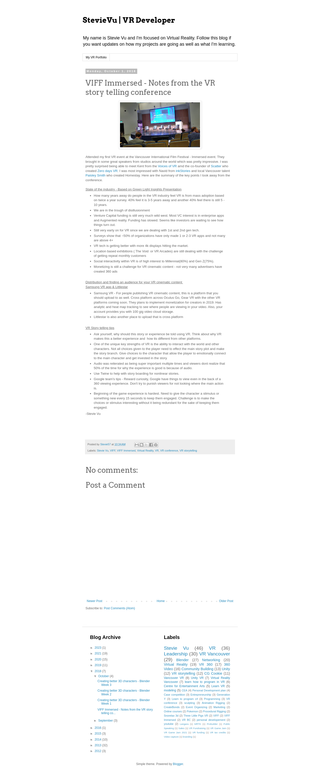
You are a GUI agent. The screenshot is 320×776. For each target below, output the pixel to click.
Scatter (216, 166)
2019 (98, 665)
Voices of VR (167, 166)
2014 (98, 739)
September (106, 720)
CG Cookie (213, 673)
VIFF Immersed (126, 450)
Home (161, 601)
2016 (98, 728)
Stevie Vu (102, 450)
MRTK (197, 724)
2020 (98, 659)
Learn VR (218, 686)
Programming (212, 698)
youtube (169, 723)
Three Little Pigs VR (196, 715)
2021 (98, 653)
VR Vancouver (214, 653)
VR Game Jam (218, 728)
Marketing (219, 707)
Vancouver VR (174, 678)
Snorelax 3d (171, 715)
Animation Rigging (213, 702)
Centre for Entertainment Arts (184, 686)
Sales (181, 728)
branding (187, 736)
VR (157, 450)
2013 (98, 745)
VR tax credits (218, 732)
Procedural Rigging (214, 711)
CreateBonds (172, 707)
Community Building (198, 669)
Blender (182, 660)
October (104, 676)
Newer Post (94, 601)
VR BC (186, 719)
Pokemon (192, 711)
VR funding (198, 732)
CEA (184, 690)
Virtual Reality (145, 450)
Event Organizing (196, 707)
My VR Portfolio (96, 57)
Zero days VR (108, 171)
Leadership (176, 653)
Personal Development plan (209, 690)
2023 (98, 647)
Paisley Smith (96, 175)
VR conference (169, 450)
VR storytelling (188, 450)
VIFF (113, 450)
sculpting (189, 702)
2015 (98, 733)
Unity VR (197, 678)
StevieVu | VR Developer (128, 19)
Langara (184, 724)
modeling (170, 690)
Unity (226, 669)
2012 (98, 751)
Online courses (173, 711)
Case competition (174, 694)
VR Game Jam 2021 (175, 732)
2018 (98, 671)
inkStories (183, 171)
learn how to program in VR (205, 682)
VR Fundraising (197, 728)
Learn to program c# (185, 698)
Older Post (226, 601)
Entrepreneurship (200, 694)
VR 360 (205, 664)
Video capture (171, 736)
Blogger (178, 764)
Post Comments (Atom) (119, 608)
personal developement (211, 719)
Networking (211, 660)
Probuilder (212, 724)
